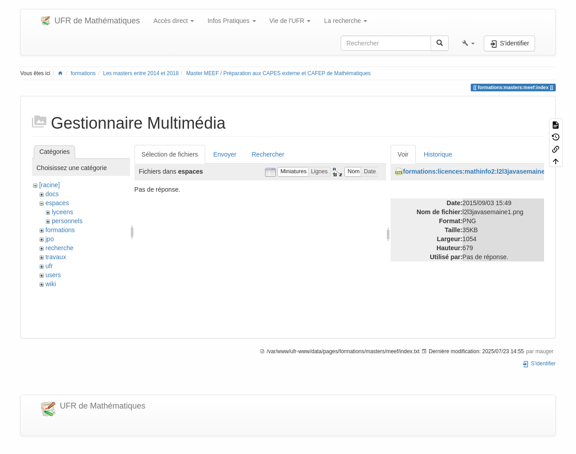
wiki (50, 284)
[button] (468, 43)
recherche (59, 248)
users (53, 275)
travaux (55, 257)
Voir (403, 154)
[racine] (49, 185)
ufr (49, 266)
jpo (49, 239)
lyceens (62, 212)
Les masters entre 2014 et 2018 (141, 73)
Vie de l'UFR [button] (290, 20)
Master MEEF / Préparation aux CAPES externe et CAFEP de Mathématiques (278, 73)
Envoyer (224, 154)
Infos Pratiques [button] (231, 20)
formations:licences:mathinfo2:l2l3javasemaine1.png (482, 171)
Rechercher (268, 154)
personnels (67, 221)
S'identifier (539, 363)
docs (52, 194)
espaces (57, 203)
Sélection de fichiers (170, 154)
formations (83, 73)
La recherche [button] (345, 20)
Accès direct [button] (173, 20)
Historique (438, 154)
